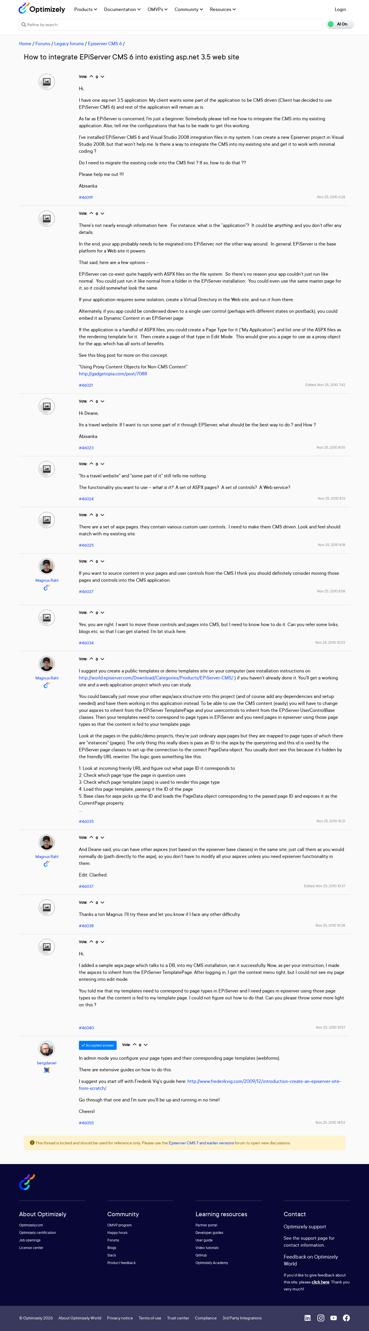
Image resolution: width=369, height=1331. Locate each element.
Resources (223, 9)
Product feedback (121, 1262)
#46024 (86, 498)
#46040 (86, 1027)
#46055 (86, 1122)
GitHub (201, 1255)
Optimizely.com (31, 1225)
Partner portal (206, 1225)
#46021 (86, 385)
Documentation (122, 9)
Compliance (206, 1318)
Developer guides (209, 1232)
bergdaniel (46, 1062)
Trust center (178, 1318)
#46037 (86, 886)
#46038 (86, 925)
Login (340, 9)
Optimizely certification (37, 1232)
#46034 (86, 643)
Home (25, 43)
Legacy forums (69, 43)
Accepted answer (98, 1045)
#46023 (86, 447)
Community (189, 9)
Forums (42, 43)
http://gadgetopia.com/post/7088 (113, 373)
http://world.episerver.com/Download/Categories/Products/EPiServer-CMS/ (156, 677)
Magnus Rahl (46, 580)
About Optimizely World (80, 1318)
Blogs (111, 1247)
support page (314, 1238)
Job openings (30, 1240)
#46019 (86, 197)
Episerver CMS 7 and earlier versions (201, 1142)
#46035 (86, 821)
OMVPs (158, 9)
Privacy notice (120, 1318)
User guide (204, 1240)
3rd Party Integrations (242, 1318)
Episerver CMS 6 (105, 43)
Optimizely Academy (212, 1262)
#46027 (86, 591)
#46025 (86, 545)
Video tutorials (207, 1247)
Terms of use (150, 1318)
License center (31, 1247)
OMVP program (119, 1225)
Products (85, 9)
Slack (111, 1255)
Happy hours (117, 1232)
